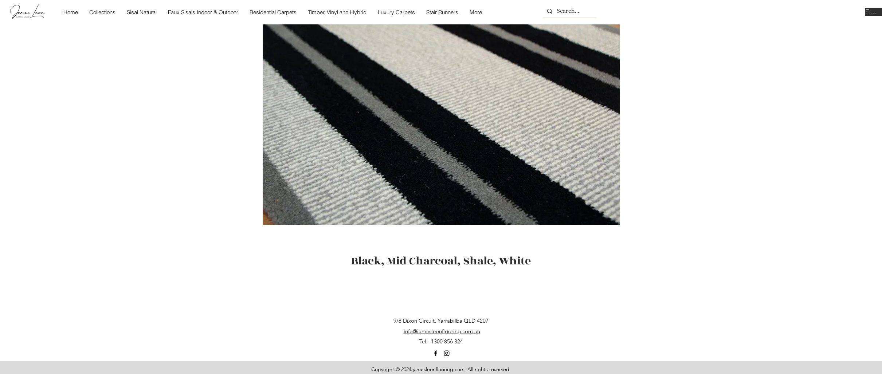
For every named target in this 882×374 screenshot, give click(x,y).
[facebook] (435, 353)
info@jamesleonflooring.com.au (442, 331)
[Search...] (569, 11)
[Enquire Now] (873, 12)
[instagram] (446, 353)
